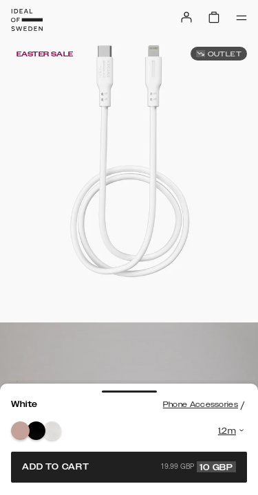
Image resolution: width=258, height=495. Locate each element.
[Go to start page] (27, 20)
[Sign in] (186, 17)
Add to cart (129, 466)
